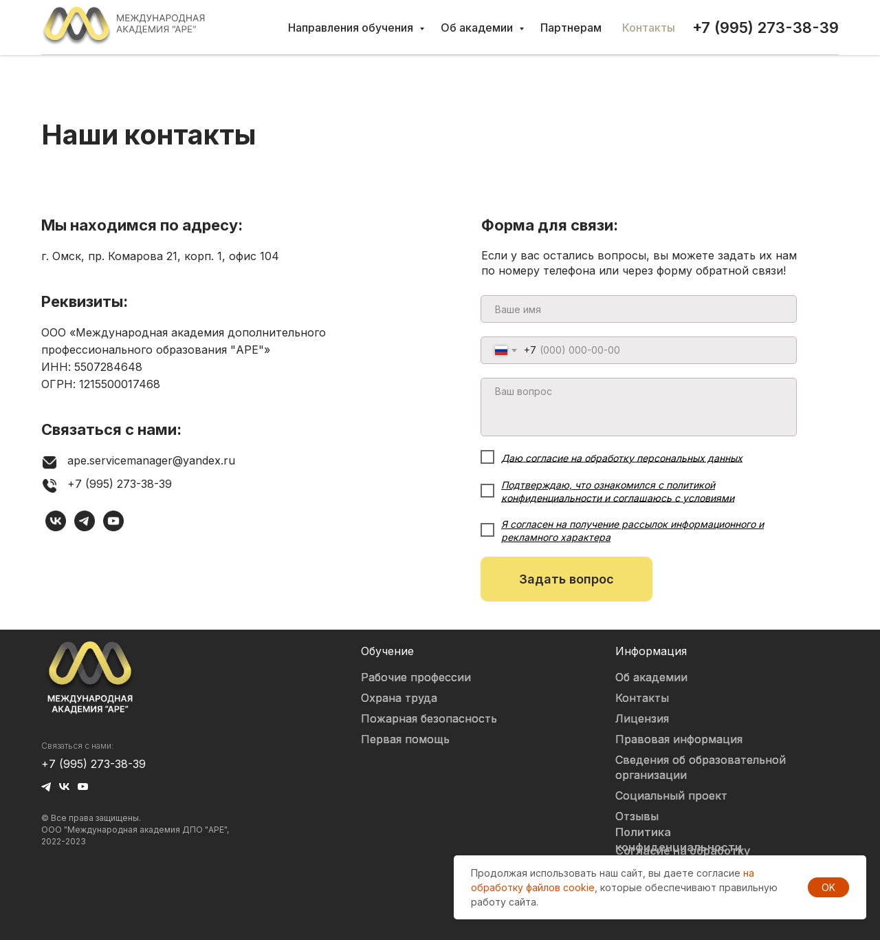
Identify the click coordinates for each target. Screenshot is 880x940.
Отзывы (637, 816)
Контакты (648, 27)
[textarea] (639, 407)
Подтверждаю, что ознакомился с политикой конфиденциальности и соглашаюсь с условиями (617, 491)
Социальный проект (671, 795)
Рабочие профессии (416, 677)
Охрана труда (399, 698)
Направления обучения (352, 27)
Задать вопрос (566, 579)
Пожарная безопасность (429, 718)
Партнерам (571, 27)
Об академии (478, 27)
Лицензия (642, 718)
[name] (639, 309)
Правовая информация (678, 739)
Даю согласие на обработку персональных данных (621, 457)
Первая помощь (405, 739)
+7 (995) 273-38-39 (93, 764)
